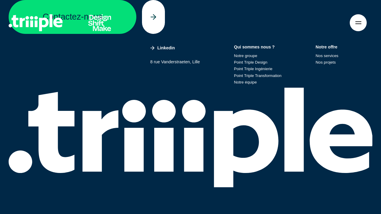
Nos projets (326, 62)
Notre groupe (245, 56)
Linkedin (162, 47)
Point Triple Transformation (258, 75)
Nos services (327, 56)
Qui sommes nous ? (254, 47)
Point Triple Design (250, 62)
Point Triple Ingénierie (253, 69)
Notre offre (326, 47)
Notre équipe (245, 82)
